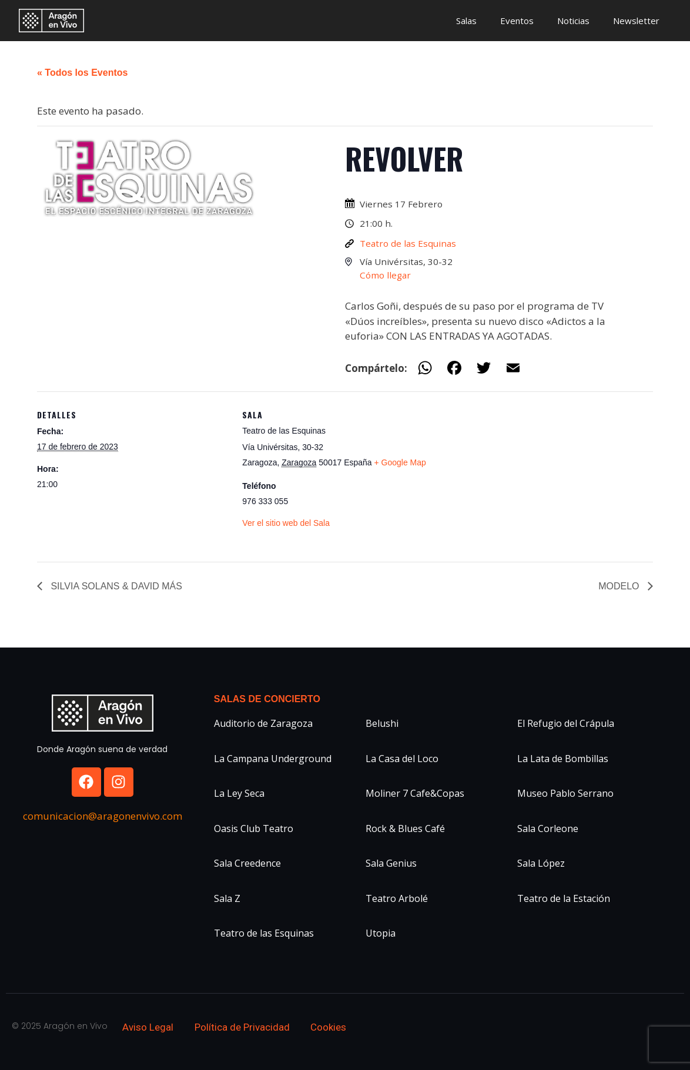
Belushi (382, 723)
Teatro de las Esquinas (408, 243)
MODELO (620, 586)
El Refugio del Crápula (565, 723)
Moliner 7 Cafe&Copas (415, 793)
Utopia (381, 933)
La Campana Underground (272, 758)
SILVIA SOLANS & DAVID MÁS (115, 586)
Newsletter (636, 20)
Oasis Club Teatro (253, 828)
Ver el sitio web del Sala (286, 523)
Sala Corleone (547, 828)
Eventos (517, 20)
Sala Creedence (247, 863)
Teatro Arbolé (397, 898)
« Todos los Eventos (82, 73)
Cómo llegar (385, 275)
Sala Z (227, 898)
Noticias (573, 20)
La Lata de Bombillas (562, 758)
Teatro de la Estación (563, 898)
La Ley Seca (239, 793)
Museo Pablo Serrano (565, 793)
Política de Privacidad (242, 1027)
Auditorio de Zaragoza (263, 723)
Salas (466, 20)
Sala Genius (391, 863)
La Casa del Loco (402, 758)
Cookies (328, 1027)
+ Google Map (400, 462)
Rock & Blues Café (405, 828)
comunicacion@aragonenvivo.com (102, 816)
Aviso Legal (147, 1027)
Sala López (541, 863)
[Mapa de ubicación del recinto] (510, 473)
